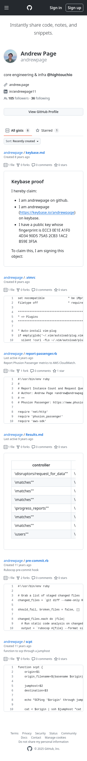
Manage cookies (55, 738)
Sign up (74, 7)
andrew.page (19, 84)
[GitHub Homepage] (29, 749)
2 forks (23, 578)
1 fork (22, 371)
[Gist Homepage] (29, 8)
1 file (9, 165)
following (40, 98)
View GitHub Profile (43, 111)
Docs (24, 738)
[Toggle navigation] (6, 8)
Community (69, 733)
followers (16, 98)
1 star (58, 371)
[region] (43, 219)
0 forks (23, 165)
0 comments (42, 165)
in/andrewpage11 (22, 91)
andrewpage (13, 152)
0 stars (60, 165)
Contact (36, 738)
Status (53, 733)
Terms (14, 733)
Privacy (27, 733)
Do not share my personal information (44, 742)
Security (40, 733)
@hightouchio (59, 74)
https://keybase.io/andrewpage (47, 212)
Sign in (56, 7)
